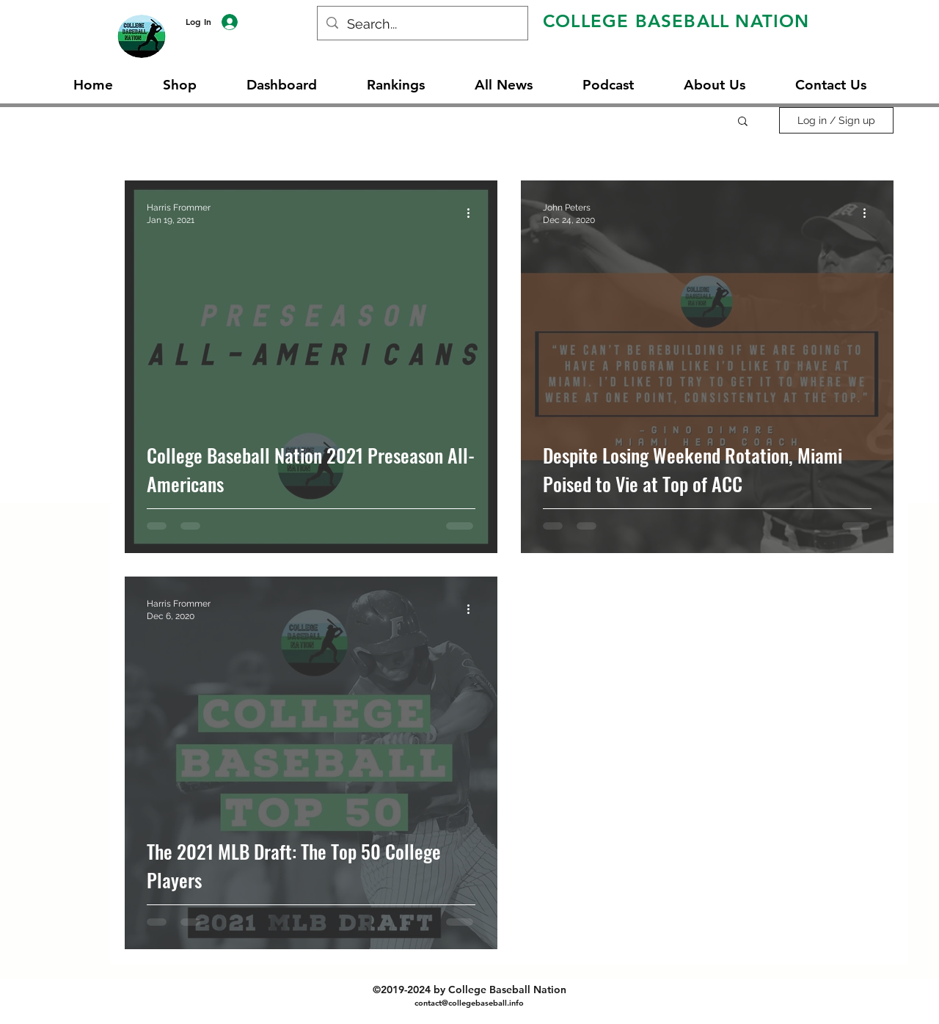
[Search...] (422, 24)
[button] (743, 122)
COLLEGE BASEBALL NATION (676, 21)
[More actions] (473, 213)
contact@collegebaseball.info (469, 1003)
